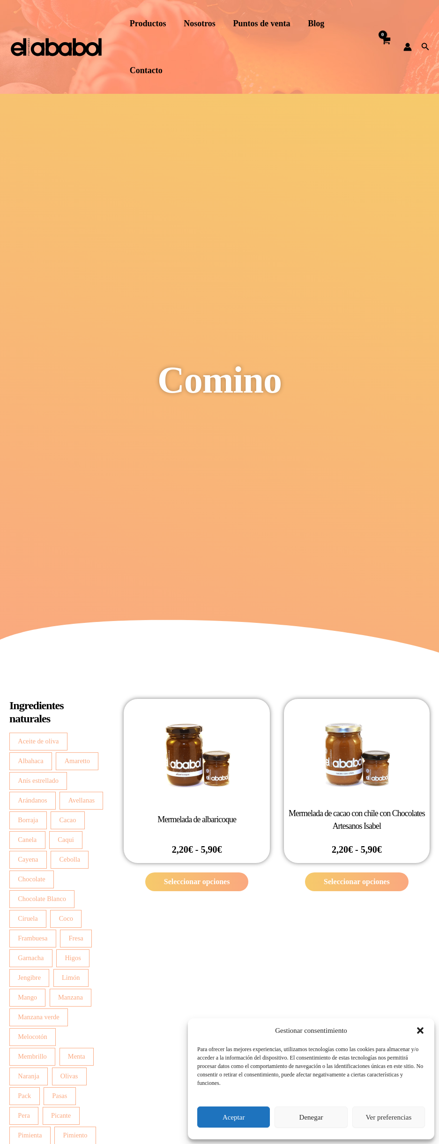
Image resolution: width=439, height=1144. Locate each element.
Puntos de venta (259, 23)
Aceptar (234, 1117)
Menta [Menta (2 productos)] (76, 1056)
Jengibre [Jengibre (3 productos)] (29, 977)
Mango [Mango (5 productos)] (27, 997)
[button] (420, 1030)
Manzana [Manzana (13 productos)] (70, 997)
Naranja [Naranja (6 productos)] (28, 1076)
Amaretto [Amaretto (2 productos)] (77, 761)
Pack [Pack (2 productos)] (24, 1095)
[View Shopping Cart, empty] (385, 46)
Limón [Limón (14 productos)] (71, 977)
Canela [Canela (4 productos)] (27, 839)
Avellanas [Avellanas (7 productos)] (81, 800)
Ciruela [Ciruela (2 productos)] (27, 918)
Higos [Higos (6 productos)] (73, 958)
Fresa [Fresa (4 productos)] (75, 938)
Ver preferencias (388, 1117)
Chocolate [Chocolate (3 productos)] (31, 879)
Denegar (311, 1117)
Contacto (145, 70)
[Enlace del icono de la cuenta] (407, 47)
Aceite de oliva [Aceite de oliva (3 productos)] (38, 741)
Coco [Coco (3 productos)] (66, 918)
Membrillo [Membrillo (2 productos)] (32, 1056)
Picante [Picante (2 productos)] (61, 1115)
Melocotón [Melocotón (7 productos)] (32, 1036)
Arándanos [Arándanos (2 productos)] (32, 800)
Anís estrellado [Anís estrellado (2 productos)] (38, 780)
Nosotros (199, 23)
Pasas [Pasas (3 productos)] (59, 1095)
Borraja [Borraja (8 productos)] (28, 820)
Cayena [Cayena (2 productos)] (28, 859)
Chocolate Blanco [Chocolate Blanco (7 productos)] (42, 898)
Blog (313, 23)
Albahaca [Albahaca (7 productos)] (30, 761)
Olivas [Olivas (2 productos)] (69, 1076)
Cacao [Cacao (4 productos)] (67, 820)
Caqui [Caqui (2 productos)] (66, 839)
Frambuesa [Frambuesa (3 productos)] (32, 938)
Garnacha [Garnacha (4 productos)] (31, 958)
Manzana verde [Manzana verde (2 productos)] (38, 1017)
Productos (147, 23)
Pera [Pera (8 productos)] (24, 1115)
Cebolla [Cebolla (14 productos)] (69, 859)
